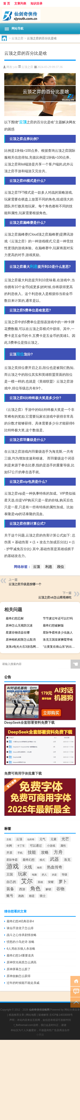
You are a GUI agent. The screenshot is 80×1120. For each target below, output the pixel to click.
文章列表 (20, 3)
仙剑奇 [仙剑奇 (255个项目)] (30, 839)
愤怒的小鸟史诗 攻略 (20, 941)
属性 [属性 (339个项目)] (63, 845)
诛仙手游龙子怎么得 (20, 928)
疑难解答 (43, 1014)
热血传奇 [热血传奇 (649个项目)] (54, 867)
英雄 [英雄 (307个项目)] (40, 882)
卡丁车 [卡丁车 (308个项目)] (21, 845)
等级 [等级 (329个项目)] (64, 874)
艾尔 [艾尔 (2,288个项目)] (27, 881)
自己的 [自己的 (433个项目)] (11, 882)
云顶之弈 (17, 38)
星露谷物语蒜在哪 (18, 632)
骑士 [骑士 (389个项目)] (43, 895)
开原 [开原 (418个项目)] (9, 852)
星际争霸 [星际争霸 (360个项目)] (11, 859)
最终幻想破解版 (53, 625)
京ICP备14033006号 (61, 1014)
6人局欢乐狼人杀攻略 (21, 948)
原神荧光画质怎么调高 (21, 962)
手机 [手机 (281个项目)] (20, 852)
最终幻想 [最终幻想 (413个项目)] (29, 859)
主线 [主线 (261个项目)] (8, 839)
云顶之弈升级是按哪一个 (25, 584)
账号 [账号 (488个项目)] (9, 895)
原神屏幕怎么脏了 (19, 969)
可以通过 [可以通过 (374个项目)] (36, 845)
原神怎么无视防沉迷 (19, 625)
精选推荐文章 (16, 1014)
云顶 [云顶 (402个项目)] (19, 839)
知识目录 (36, 3)
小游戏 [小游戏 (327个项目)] (51, 845)
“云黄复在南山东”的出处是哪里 (61, 646)
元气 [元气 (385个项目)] (42, 839)
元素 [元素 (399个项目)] (54, 839)
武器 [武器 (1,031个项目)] (54, 859)
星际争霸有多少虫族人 (58, 632)
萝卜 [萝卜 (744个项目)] (63, 881)
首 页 (6, 3)
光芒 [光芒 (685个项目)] (65, 839)
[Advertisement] (40, 1080)
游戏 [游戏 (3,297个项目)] (12, 866)
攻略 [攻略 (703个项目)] (45, 852)
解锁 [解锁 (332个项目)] (48, 889)
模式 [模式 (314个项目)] (42, 859)
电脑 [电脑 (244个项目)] (34, 874)
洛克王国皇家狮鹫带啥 (58, 639)
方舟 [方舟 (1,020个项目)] (58, 852)
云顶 (23, 122)
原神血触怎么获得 (19, 976)
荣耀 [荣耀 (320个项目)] (51, 882)
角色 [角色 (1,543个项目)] (35, 888)
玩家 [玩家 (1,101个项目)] (22, 874)
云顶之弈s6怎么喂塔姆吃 (54, 597)
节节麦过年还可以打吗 (58, 618)
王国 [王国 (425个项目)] (9, 874)
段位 (20, 354)
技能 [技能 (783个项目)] (32, 852)
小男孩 (40, 1034)
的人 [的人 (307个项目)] (44, 874)
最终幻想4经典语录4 (20, 921)
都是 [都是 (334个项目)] (32, 895)
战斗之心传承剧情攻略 (21, 935)
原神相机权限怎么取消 (21, 639)
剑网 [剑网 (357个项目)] (9, 845)
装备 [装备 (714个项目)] (10, 889)
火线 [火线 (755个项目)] (28, 867)
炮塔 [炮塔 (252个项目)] (39, 867)
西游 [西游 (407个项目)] (22, 889)
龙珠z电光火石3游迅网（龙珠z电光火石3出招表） (24, 646)
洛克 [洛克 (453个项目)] (67, 859)
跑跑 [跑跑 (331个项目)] (21, 895)
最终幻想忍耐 (15, 618)
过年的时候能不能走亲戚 (23, 982)
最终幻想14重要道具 (20, 955)
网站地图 (31, 1014)
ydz (15, 67)
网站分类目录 (72, 1009)
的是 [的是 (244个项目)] (54, 874)
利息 (34, 266)
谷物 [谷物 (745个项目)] (60, 889)
